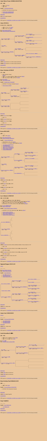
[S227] (5, 193)
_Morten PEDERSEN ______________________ (34, 34)
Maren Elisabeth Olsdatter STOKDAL (10, 221)
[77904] (16, 360)
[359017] (24, 223)
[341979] (14, 151)
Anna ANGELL (4, 48)
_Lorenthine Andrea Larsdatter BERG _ (8, 388)
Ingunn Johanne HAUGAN (7, 294)
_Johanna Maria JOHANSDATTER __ (34, 316)
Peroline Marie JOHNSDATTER (8, 11)
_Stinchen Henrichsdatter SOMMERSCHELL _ (34, 61)
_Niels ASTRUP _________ (5, 98)
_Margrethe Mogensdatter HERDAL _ (31, 180)
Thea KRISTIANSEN (6, 344)
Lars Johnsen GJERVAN (6, 244)
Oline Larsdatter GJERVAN (7, 227)
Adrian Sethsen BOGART (6, 146)
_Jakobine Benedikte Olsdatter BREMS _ (36, 371)
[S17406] (5, 262)
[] (1, 16)
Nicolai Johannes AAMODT (7, 157)
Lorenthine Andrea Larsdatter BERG (8, 364)
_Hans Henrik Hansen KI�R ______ (22, 369)
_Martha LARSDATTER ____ (5, 252)
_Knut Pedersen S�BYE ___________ (31, 161)
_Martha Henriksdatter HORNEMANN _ (7, 55)
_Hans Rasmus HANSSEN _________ (34, 320)
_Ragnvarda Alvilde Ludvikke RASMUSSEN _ (19, 306)
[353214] (17, 88)
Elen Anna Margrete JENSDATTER (10, 414)
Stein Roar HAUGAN (6, 293)
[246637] (4, 79)
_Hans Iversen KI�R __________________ (36, 367)
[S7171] (5, 124)
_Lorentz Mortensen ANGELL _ (20, 36)
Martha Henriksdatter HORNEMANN (8, 31)
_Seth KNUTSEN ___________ (19, 163)
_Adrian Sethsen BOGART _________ (7, 166)
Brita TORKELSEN (7, 432)
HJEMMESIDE (3, 18)
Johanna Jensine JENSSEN (6, 289)
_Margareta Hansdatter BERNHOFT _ (7, 182)
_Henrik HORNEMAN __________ (20, 51)
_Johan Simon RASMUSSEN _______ (34, 304)
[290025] (28, 214)
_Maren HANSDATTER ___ (24, 96)
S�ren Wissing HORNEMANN (8, 156)
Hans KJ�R (4, 363)
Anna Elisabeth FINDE (6, 84)
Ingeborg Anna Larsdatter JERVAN (9, 228)
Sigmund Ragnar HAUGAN (6, 311)
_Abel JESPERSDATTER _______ (20, 43)
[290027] (26, 217)
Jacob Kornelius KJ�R (6, 381)
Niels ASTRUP (4, 83)
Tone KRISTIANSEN (6, 345)
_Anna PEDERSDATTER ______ (19, 186)
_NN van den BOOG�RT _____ (19, 170)
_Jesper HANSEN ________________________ (34, 41)
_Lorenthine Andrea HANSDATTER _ (22, 376)
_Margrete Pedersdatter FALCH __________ (34, 45)
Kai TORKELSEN (6, 433)
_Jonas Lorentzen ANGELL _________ (7, 39)
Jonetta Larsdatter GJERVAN (8, 225)
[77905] (14, 361)
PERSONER (2, 14)
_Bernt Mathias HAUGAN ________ (34, 297)
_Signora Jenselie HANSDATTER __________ (19, 322)
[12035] (8, 412)
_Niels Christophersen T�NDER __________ (34, 57)
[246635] (22, 80)
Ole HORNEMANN (6, 154)
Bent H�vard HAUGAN (7, 292)
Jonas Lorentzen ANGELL (6, 30)
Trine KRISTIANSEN (6, 343)
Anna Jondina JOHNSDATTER (8, 12)
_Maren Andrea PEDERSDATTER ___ (34, 324)
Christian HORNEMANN (8, 149)
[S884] (4, 399)
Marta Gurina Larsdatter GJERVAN (9, 226)
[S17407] (5, 273)
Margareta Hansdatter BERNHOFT (8, 147)
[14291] (1, 284)
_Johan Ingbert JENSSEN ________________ (19, 314)
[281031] (1, 338)
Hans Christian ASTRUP (6, 106)
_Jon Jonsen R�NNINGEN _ (6, 236)
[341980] (20, 152)
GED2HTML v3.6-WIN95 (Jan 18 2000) (13, 20)
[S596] (5, 66)
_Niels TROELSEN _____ (24, 92)
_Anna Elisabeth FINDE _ (5, 113)
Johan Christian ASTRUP (7, 90)
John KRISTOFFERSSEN (8, 8)
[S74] (4, 16)
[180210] (8, 144)
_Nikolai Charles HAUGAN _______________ (19, 299)
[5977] (8, 5)
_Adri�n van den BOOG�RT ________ (31, 168)
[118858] (10, 28)
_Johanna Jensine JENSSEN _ (6, 318)
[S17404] (5, 266)
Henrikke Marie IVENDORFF (9, 86)
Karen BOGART (4, 175)
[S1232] (5, 128)
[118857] (11, 27)
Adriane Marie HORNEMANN (8, 155)
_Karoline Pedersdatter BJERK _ (34, 308)
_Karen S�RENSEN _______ (15, 101)
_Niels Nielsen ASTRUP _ (15, 94)
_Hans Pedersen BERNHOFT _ (19, 178)
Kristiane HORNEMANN (7, 158)
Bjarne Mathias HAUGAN (6, 288)
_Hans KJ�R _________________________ (8, 373)
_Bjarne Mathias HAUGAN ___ (6, 302)
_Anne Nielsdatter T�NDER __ (20, 59)
